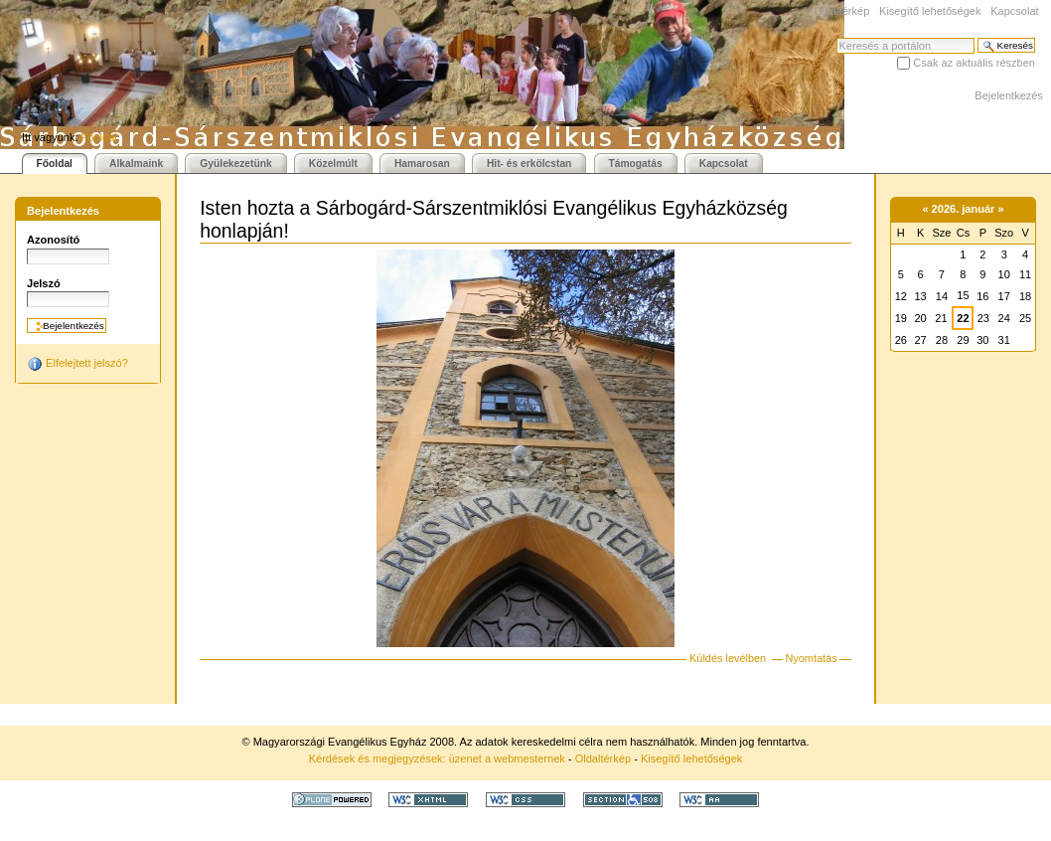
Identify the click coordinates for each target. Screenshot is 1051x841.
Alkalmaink (136, 163)
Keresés (835, 37)
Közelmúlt (333, 163)
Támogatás (636, 163)
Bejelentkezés (1009, 95)
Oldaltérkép (841, 11)
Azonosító (53, 240)
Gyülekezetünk (235, 163)
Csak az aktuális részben (974, 63)
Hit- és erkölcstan (529, 163)
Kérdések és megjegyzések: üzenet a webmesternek (437, 758)
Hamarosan (422, 163)
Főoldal (99, 137)
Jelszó (44, 283)
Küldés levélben (727, 658)
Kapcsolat (1014, 11)
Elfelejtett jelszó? (77, 364)
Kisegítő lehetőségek (929, 11)
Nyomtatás (810, 658)
